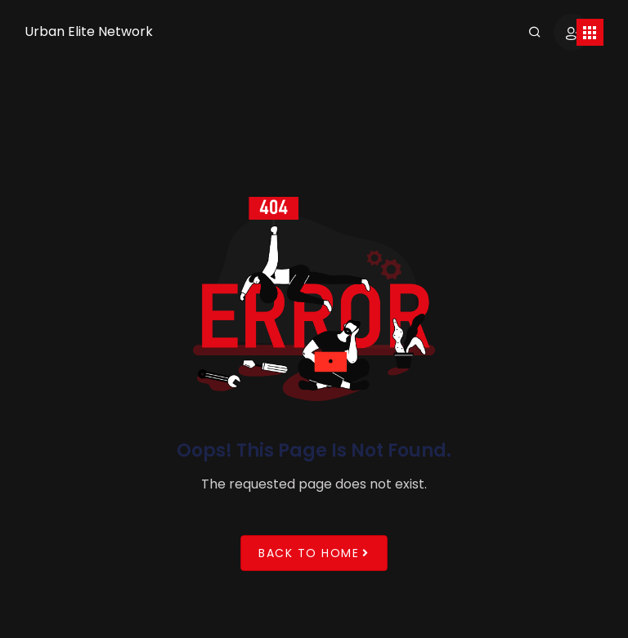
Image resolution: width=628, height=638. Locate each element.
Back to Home (314, 552)
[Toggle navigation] (589, 32)
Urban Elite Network (89, 31)
